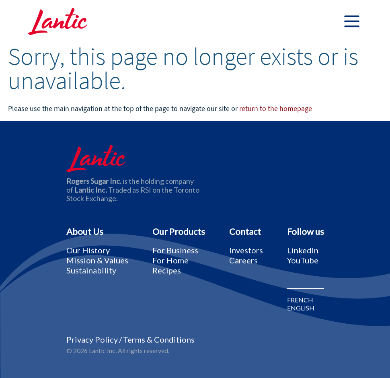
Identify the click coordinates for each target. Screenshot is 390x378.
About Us (84, 231)
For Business (175, 250)
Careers (243, 260)
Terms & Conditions (159, 339)
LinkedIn (302, 250)
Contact (245, 231)
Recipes (166, 270)
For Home (170, 260)
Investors (246, 250)
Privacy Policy (92, 339)
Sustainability (91, 270)
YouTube (302, 260)
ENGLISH (300, 308)
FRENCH (300, 300)
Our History (88, 250)
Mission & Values (97, 260)
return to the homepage (275, 108)
